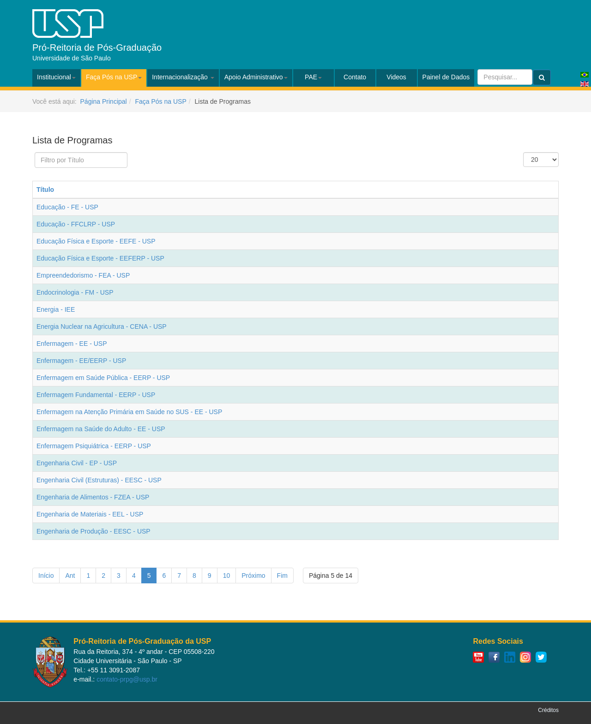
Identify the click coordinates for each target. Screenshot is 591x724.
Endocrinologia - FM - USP (75, 292)
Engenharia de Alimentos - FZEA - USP (92, 497)
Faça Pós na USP (114, 77)
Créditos (548, 710)
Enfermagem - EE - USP (71, 343)
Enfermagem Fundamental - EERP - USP (95, 394)
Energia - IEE (55, 309)
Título (45, 189)
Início (46, 575)
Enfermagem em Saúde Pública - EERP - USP (103, 377)
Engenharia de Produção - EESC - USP (93, 531)
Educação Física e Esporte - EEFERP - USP (100, 258)
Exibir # (523, 152)
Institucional (56, 77)
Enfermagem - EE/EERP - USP (81, 360)
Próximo (253, 575)
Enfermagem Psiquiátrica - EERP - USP (93, 446)
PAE (313, 77)
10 (226, 575)
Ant (70, 575)
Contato (355, 77)
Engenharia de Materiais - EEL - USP (89, 514)
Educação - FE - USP (67, 207)
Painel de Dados (446, 77)
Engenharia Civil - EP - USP (76, 463)
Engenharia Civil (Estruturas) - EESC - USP (99, 480)
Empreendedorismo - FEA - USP (83, 275)
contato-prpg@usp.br (126, 679)
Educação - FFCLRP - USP (75, 224)
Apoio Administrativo (256, 77)
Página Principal (103, 101)
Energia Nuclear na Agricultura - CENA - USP (101, 326)
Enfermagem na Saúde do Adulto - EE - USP (100, 429)
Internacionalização (183, 77)
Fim (282, 575)
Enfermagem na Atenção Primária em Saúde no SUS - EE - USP (129, 411)
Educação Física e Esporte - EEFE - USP (96, 241)
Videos (396, 77)
